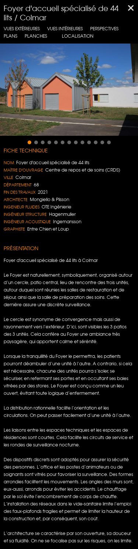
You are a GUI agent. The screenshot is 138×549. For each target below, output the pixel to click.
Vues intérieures (65, 28)
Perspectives (104, 28)
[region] (69, 90)
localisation (77, 36)
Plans (10, 36)
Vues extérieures (22, 28)
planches (36, 36)
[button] (29, 142)
